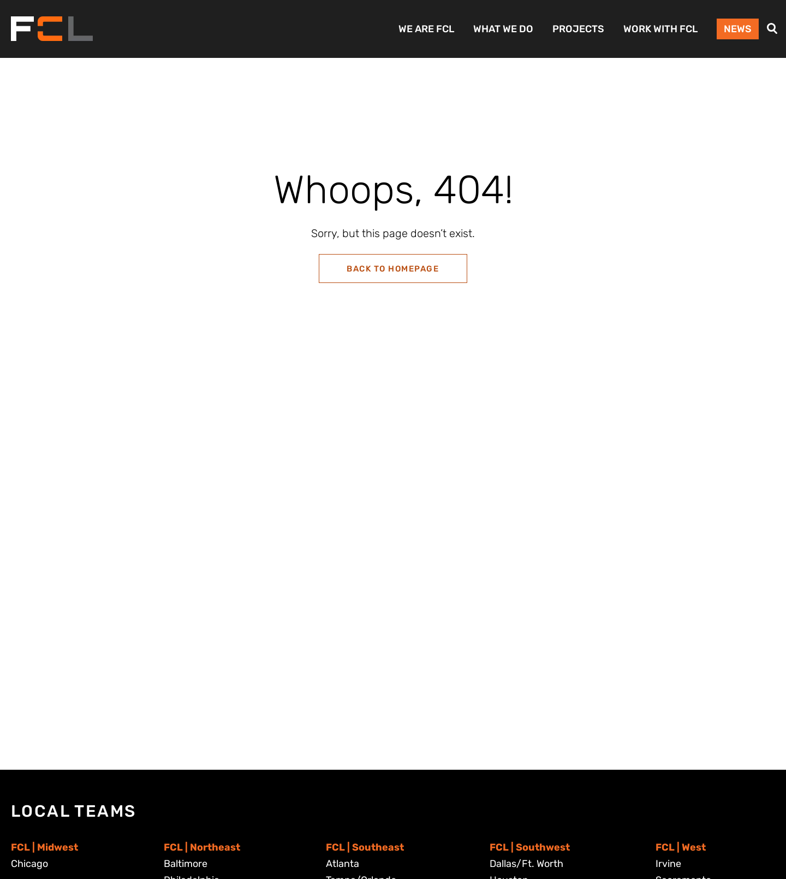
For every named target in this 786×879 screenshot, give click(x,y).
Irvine (668, 864)
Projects (578, 29)
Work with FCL (660, 29)
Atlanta (342, 864)
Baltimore (185, 864)
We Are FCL (426, 29)
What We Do (503, 29)
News (738, 29)
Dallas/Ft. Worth (526, 864)
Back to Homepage (393, 269)
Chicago (29, 864)
